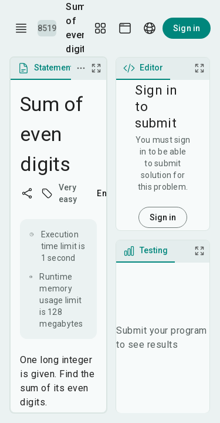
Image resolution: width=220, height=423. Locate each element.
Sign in (186, 28)
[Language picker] (149, 28)
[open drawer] (21, 28)
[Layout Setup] (100, 28)
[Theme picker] (125, 28)
